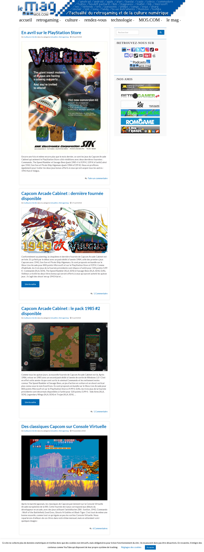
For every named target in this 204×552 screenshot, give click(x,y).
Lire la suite (30, 284)
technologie (122, 19)
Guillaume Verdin (30, 37)
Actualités (54, 37)
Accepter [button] (150, 547)
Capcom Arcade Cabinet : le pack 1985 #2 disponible (60, 311)
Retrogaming (64, 37)
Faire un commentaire (98, 178)
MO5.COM (150, 19)
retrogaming (48, 19)
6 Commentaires (100, 528)
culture (72, 19)
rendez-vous (95, 19)
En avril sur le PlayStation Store (51, 32)
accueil (25, 19)
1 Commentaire (101, 293)
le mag (173, 19)
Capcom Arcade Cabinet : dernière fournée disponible (62, 196)
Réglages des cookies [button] (131, 547)
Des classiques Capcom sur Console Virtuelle (63, 426)
